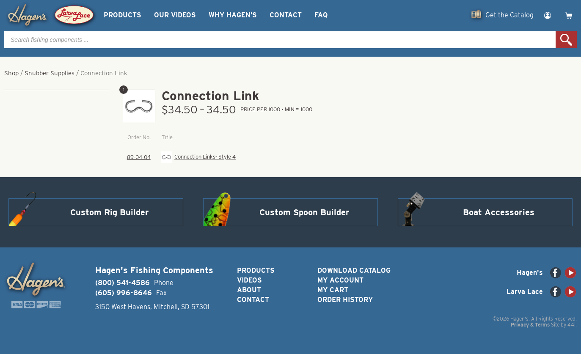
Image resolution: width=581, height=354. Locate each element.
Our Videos (175, 15)
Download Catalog (354, 270)
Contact (286, 15)
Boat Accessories (498, 212)
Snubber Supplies (49, 73)
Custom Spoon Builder (304, 212)
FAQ (321, 15)
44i (571, 324)
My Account (340, 280)
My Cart (332, 290)
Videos (249, 280)
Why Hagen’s (233, 15)
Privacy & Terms (530, 324)
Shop (11, 73)
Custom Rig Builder (109, 212)
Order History (345, 300)
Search (566, 39)
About (249, 290)
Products (122, 15)
